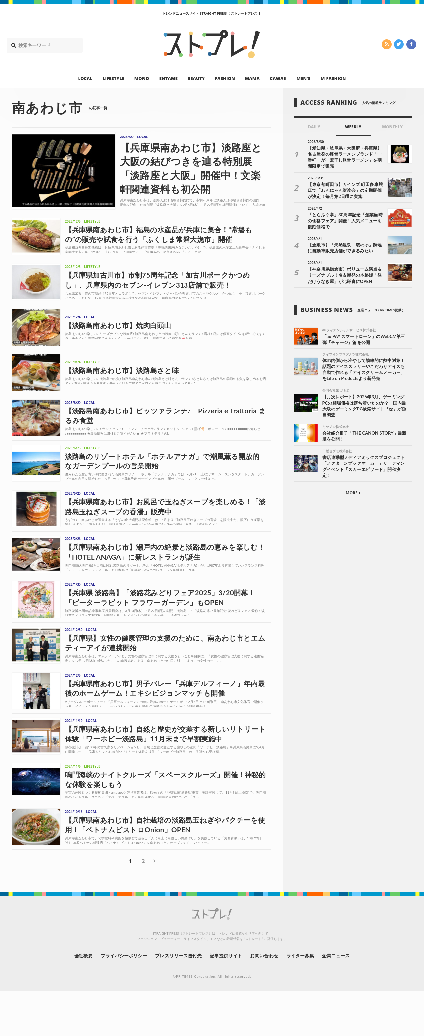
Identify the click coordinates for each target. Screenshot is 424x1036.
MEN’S (303, 78)
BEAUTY (196, 78)
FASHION (225, 78)
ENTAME (168, 78)
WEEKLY (353, 127)
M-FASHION (333, 78)
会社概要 (83, 1001)
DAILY (314, 127)
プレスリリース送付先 (178, 1001)
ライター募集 (300, 1001)
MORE (353, 493)
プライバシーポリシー (123, 1001)
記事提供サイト (226, 1001)
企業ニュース (336, 1001)
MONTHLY (392, 127)
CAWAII (278, 78)
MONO (141, 78)
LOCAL (85, 78)
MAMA (252, 78)
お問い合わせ (264, 1001)
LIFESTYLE (113, 78)
